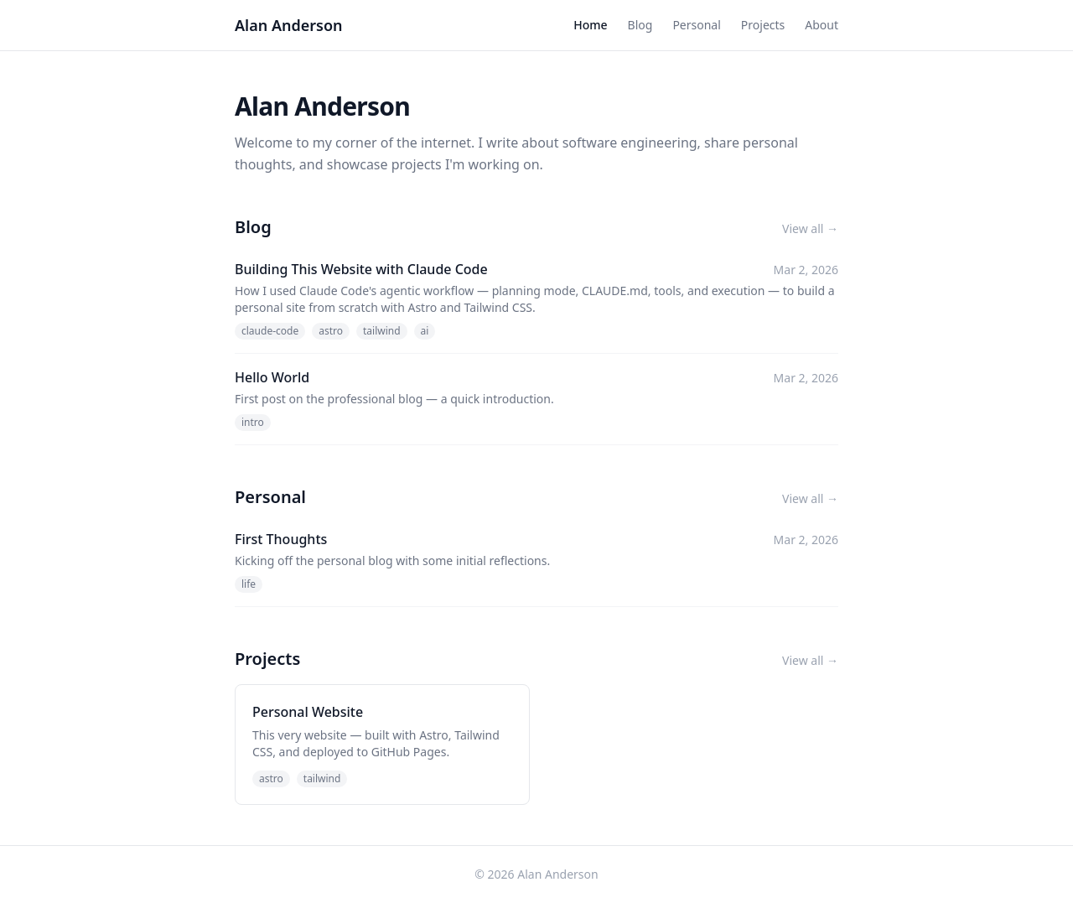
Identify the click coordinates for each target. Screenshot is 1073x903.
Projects (763, 25)
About (821, 25)
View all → (810, 228)
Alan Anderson (289, 25)
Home (590, 25)
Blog (640, 25)
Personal (696, 25)
